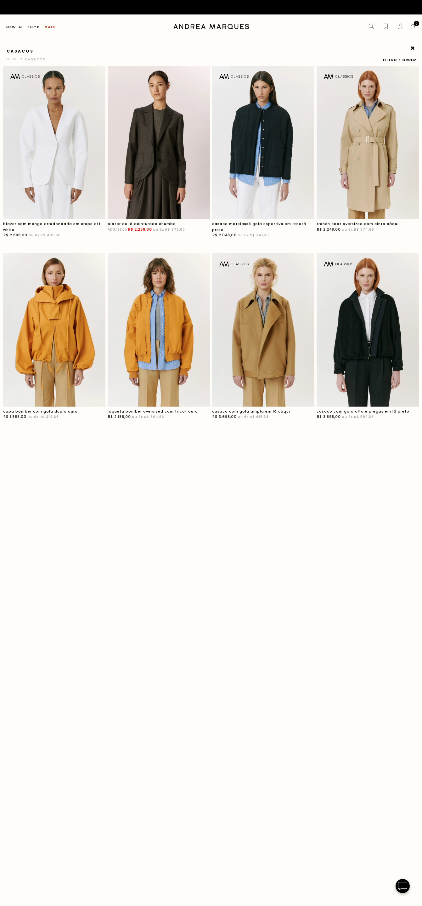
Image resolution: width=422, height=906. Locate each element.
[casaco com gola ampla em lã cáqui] (263, 340)
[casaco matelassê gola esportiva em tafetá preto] (263, 155)
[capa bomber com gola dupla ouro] (54, 340)
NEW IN (14, 27)
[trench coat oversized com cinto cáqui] (368, 155)
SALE (50, 27)
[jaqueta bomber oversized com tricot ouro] (159, 340)
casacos (35, 59)
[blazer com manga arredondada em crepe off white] (54, 155)
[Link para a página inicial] (13, 59)
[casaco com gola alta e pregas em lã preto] (368, 340)
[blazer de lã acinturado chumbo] (159, 155)
